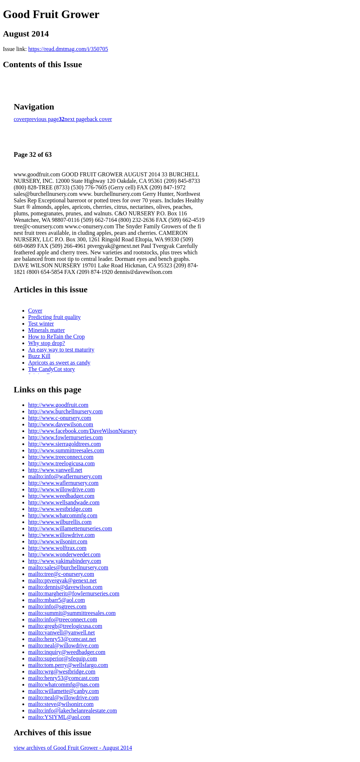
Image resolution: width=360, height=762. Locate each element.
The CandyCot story (51, 369)
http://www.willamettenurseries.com (70, 528)
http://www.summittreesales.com (66, 450)
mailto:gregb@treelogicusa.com (65, 626)
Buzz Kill (39, 356)
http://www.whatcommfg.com (62, 515)
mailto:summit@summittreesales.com (72, 613)
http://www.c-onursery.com (59, 418)
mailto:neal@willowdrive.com (63, 645)
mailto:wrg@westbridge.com (61, 671)
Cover (35, 310)
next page (76, 119)
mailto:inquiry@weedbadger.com (66, 652)
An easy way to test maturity (61, 349)
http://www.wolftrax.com (57, 548)
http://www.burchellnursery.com (65, 411)
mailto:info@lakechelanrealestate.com (72, 710)
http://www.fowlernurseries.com (65, 437)
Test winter (41, 323)
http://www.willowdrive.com (61, 489)
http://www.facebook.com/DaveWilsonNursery (82, 431)
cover (20, 119)
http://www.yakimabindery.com (64, 561)
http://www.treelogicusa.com (61, 463)
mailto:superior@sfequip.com (62, 658)
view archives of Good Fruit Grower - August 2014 (73, 748)
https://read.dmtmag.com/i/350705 (68, 49)
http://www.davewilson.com (60, 424)
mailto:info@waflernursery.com (65, 476)
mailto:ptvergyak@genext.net (62, 580)
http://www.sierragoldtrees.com (64, 444)
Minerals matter (46, 330)
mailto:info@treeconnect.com (62, 619)
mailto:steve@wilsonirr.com (60, 704)
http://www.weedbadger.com (61, 496)
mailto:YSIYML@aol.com (59, 717)
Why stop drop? (46, 343)
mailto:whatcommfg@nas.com (63, 684)
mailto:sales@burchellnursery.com (68, 567)
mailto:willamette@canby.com (63, 691)
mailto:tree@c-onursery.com (61, 574)
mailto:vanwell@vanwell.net (61, 632)
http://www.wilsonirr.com (57, 541)
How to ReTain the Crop (56, 336)
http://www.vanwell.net (55, 470)
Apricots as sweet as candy (59, 363)
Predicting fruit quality (54, 317)
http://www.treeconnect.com (60, 457)
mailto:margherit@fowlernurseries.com (73, 593)
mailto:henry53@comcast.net (62, 639)
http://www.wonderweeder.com (64, 554)
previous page (43, 119)
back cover (99, 119)
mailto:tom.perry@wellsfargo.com (68, 665)
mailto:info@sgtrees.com (57, 606)
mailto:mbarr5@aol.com (56, 600)
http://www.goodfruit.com (58, 405)
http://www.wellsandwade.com (64, 502)
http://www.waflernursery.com (63, 483)
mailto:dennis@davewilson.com (65, 587)
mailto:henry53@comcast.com (63, 678)
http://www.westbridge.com (60, 509)
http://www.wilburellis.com (60, 522)
